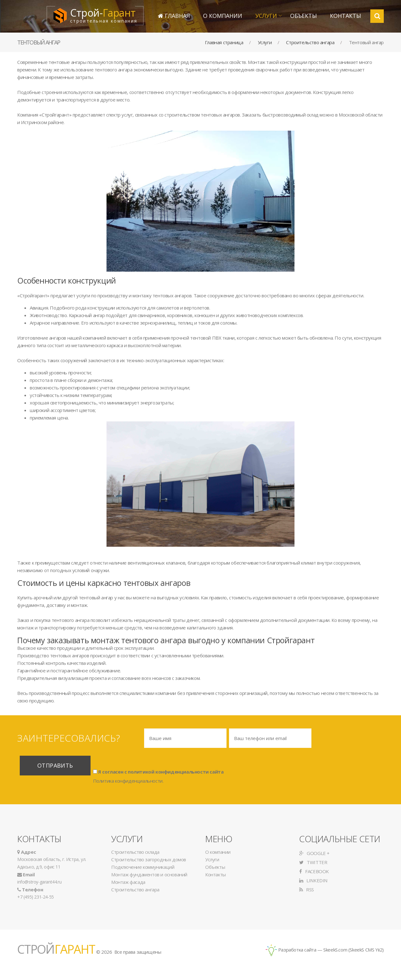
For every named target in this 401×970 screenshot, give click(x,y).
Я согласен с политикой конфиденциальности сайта (158, 771)
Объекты (303, 15)
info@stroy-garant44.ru (39, 882)
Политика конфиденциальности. (128, 781)
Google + (314, 853)
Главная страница (224, 42)
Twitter (313, 862)
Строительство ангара (310, 42)
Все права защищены (137, 952)
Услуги (266, 15)
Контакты (345, 15)
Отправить (55, 765)
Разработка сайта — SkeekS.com (306, 950)
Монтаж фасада (128, 882)
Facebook (314, 871)
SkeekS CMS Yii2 (366, 950)
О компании (222, 15)
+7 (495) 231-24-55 (35, 897)
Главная (174, 15)
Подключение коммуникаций (142, 867)
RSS (306, 889)
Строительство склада (135, 852)
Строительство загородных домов (148, 859)
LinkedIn (313, 880)
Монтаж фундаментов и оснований (149, 874)
